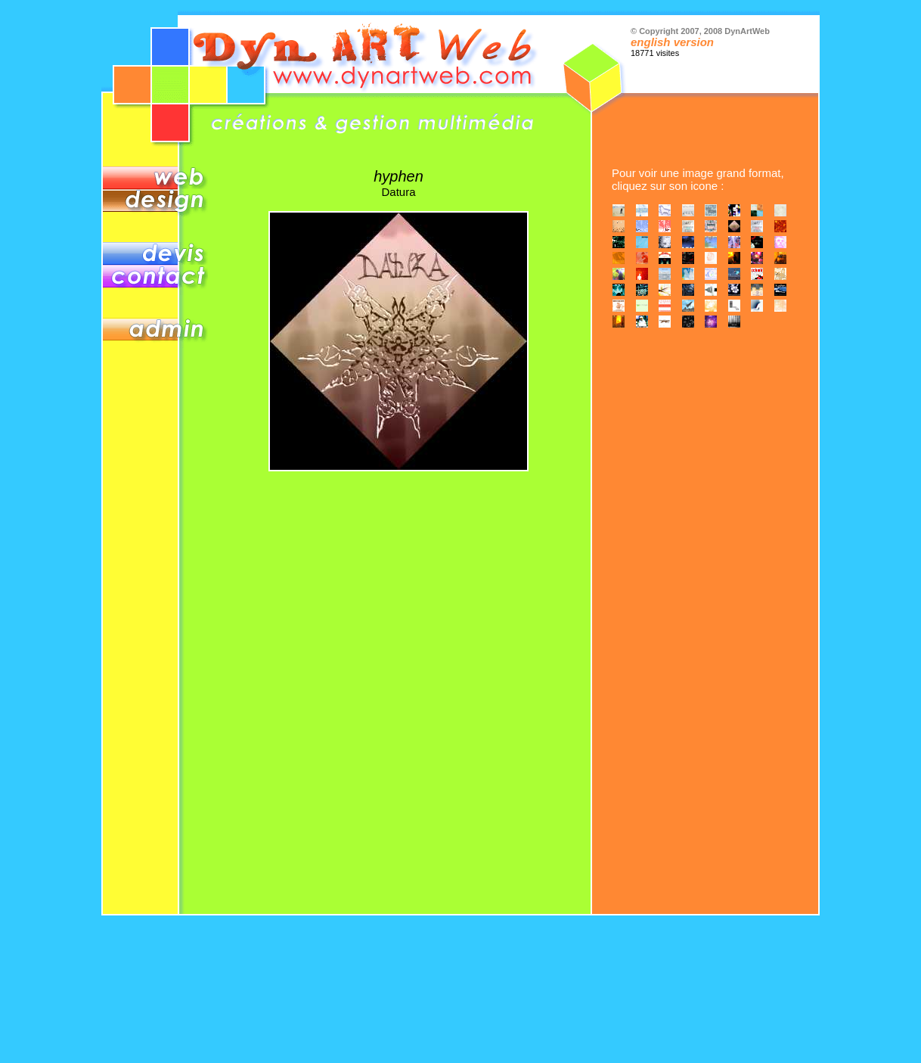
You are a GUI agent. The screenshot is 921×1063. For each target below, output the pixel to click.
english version (672, 42)
